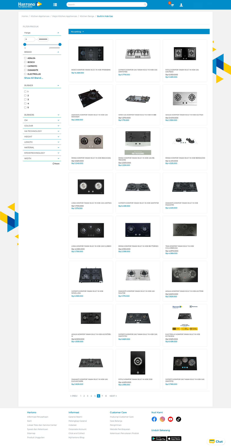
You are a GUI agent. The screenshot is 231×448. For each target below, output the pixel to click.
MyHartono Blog (76, 437)
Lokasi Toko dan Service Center (42, 425)
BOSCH (29, 62)
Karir (29, 421)
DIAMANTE (31, 70)
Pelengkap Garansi (78, 421)
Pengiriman (116, 425)
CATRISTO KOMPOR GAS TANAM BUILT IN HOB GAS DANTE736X (137, 71)
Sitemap (31, 433)
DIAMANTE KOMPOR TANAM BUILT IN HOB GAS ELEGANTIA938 (89, 380)
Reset (57, 164)
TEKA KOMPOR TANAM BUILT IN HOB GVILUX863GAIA (179, 247)
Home (25, 16)
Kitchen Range (87, 16)
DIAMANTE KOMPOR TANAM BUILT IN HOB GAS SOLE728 (136, 292)
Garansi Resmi (75, 417)
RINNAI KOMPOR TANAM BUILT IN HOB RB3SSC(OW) (185, 158)
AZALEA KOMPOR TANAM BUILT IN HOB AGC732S (184, 115)
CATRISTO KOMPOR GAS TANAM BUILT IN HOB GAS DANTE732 (184, 380)
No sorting (77, 31)
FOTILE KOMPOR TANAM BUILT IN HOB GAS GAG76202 (182, 71)
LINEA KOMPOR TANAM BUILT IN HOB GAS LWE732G (91, 203)
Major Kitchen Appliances (64, 16)
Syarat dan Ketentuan (37, 429)
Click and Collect (77, 433)
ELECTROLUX (32, 74)
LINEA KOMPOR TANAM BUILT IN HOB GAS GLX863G (91, 246)
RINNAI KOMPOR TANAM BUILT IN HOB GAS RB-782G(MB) (136, 159)
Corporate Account (77, 429)
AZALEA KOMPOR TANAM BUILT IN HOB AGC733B (184, 291)
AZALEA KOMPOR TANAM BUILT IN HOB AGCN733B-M (91, 335)
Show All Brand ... (33, 78)
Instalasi (72, 425)
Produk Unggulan (35, 437)
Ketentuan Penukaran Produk (124, 433)
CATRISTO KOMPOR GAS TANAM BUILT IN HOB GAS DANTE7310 (137, 335)
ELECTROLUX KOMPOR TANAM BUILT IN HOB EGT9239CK (182, 335)
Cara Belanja (116, 421)
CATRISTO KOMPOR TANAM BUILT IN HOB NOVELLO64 (87, 292)
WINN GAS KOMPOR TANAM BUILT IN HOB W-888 (137, 115)
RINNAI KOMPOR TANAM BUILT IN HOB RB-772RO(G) (138, 246)
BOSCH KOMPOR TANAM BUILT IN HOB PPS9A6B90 (90, 70)
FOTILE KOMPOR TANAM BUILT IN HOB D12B (135, 379)
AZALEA (29, 58)
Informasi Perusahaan (37, 417)
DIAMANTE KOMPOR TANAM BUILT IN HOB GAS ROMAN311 (89, 116)
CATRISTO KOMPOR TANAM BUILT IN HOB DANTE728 (138, 203)
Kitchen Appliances (40, 16)
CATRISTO (30, 66)
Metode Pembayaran (120, 429)
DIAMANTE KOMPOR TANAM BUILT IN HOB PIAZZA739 (181, 204)
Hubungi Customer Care (121, 417)
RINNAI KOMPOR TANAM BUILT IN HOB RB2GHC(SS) (91, 158)
